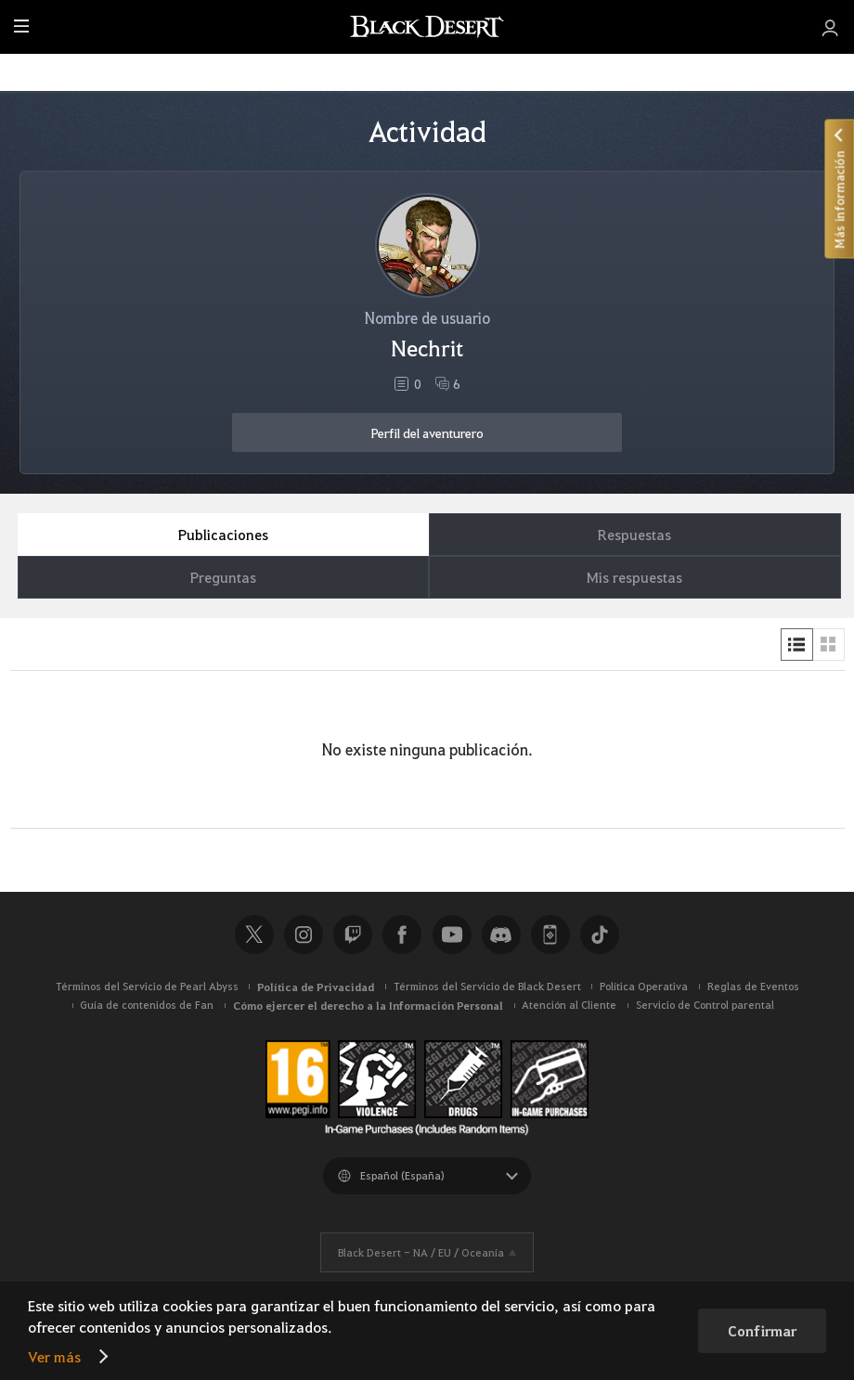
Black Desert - (421, 1252)
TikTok (599, 934)
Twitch (352, 934)
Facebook (401, 934)
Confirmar (762, 1331)
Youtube (452, 934)
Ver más (54, 1356)
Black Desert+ (550, 934)
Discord (501, 934)
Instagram (303, 934)
